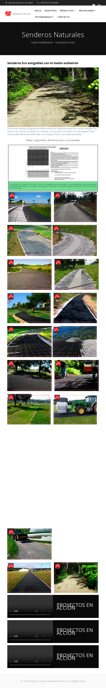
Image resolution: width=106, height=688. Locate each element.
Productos (66, 10)
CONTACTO (64, 17)
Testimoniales (43, 17)
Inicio (38, 10)
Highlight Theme (78, 681)
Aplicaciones (86, 10)
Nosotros (51, 10)
